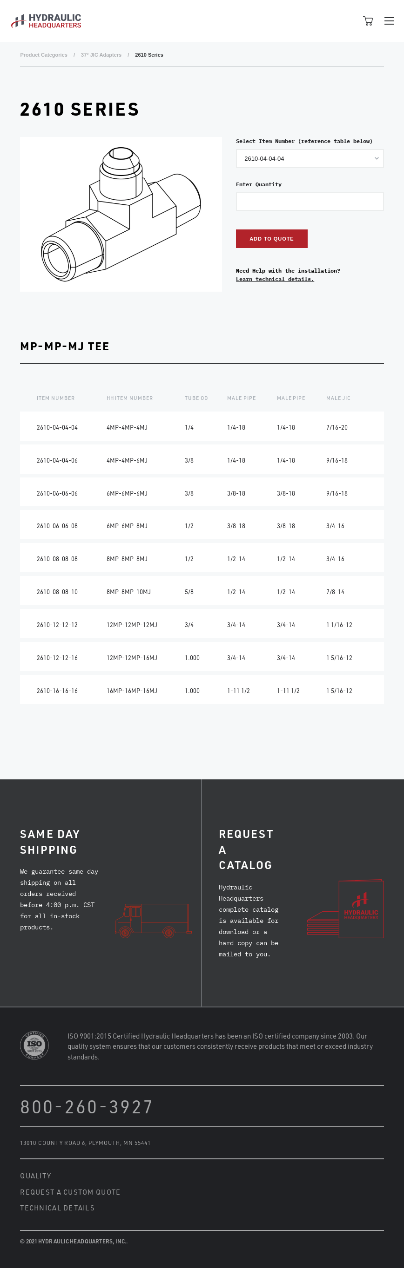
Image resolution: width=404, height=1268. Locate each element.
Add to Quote (271, 239)
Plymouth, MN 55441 (119, 1142)
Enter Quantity (259, 184)
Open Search (347, 20)
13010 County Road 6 (52, 1142)
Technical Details (57, 1207)
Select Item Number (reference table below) (304, 140)
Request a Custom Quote (70, 1191)
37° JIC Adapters (101, 55)
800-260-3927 (87, 1106)
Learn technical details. (275, 278)
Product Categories (43, 55)
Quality (35, 1175)
